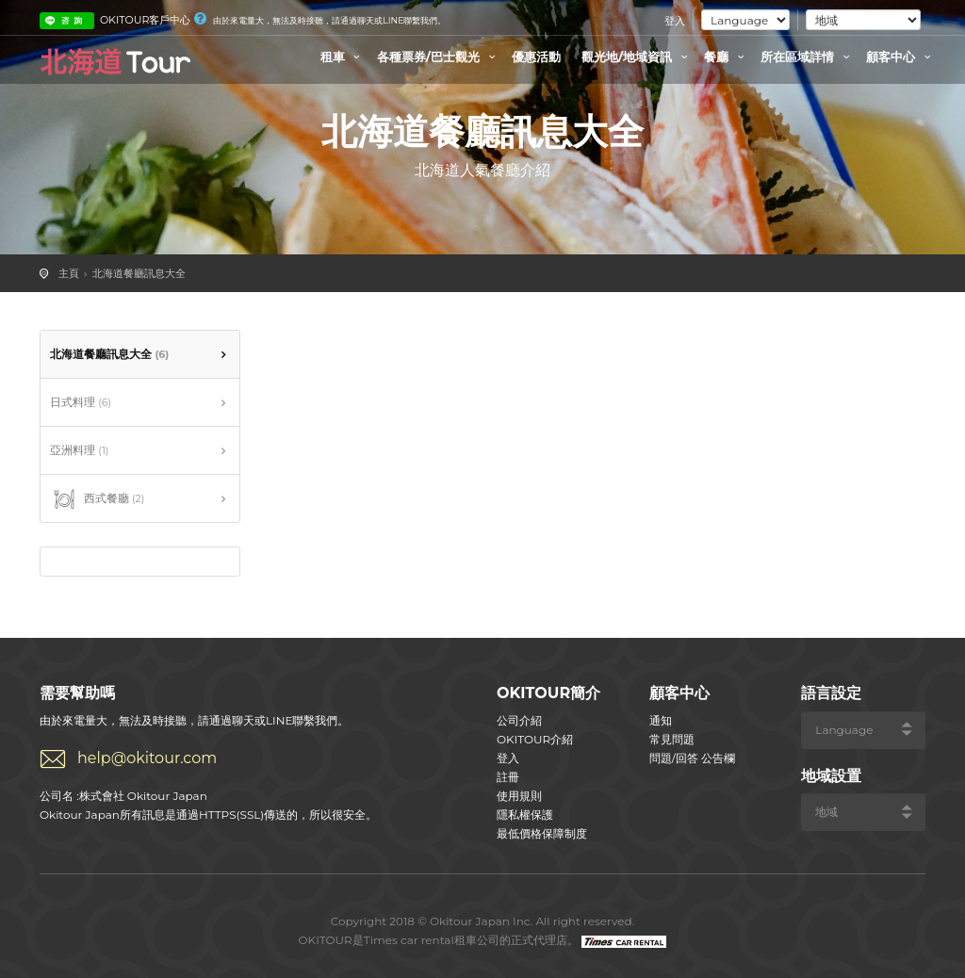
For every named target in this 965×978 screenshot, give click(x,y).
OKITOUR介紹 (535, 739)
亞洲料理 (79, 450)
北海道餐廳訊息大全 (139, 273)
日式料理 (80, 402)
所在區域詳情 (808, 56)
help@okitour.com (147, 758)
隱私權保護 (525, 814)
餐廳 (726, 56)
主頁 (68, 273)
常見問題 (672, 739)
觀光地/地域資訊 (637, 56)
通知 (660, 720)
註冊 (508, 777)
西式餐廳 (97, 499)
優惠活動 (536, 56)
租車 (343, 56)
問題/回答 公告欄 (692, 758)
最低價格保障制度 (542, 833)
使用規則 (519, 796)
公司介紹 (519, 720)
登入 (674, 20)
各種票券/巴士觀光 (438, 56)
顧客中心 (901, 56)
